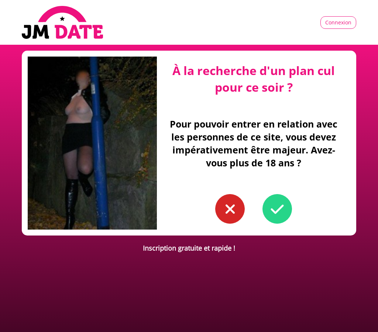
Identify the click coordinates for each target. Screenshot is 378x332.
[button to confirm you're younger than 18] (230, 209)
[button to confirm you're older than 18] (277, 209)
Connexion (338, 22)
